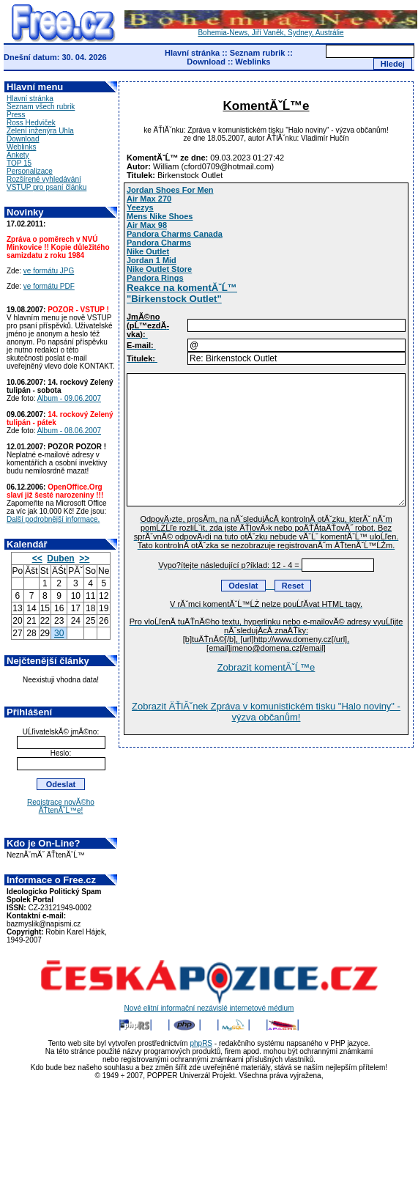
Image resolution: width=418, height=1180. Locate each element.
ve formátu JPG (48, 271)
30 (59, 633)
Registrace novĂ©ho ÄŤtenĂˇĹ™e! (60, 806)
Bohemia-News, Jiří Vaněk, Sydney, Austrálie (270, 29)
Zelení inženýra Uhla (40, 131)
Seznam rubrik (257, 52)
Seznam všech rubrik (41, 107)
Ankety (18, 155)
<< (37, 558)
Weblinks (252, 61)
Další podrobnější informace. (53, 519)
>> (84, 558)
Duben (60, 558)
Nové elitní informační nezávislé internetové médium (209, 1005)
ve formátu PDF (49, 286)
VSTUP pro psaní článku (46, 187)
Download (206, 61)
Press (16, 115)
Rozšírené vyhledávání (44, 179)
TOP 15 (19, 163)
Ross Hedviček (31, 123)
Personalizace (30, 171)
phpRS (201, 1043)
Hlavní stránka (192, 52)
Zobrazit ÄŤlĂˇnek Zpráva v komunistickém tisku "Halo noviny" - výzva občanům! (266, 712)
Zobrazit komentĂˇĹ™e (266, 667)
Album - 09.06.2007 (69, 398)
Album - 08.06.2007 (69, 431)
